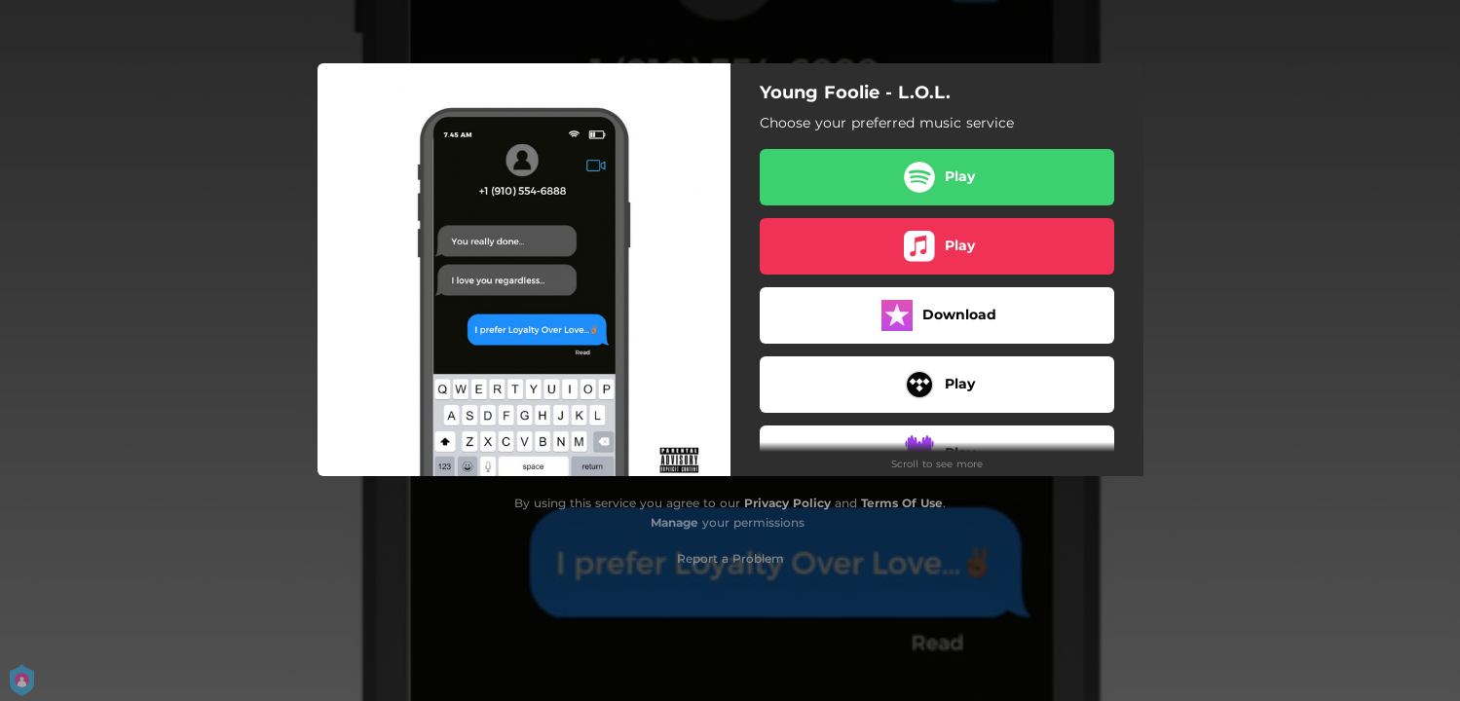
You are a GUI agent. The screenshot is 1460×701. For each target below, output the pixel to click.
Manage (674, 522)
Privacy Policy (787, 503)
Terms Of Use (902, 503)
